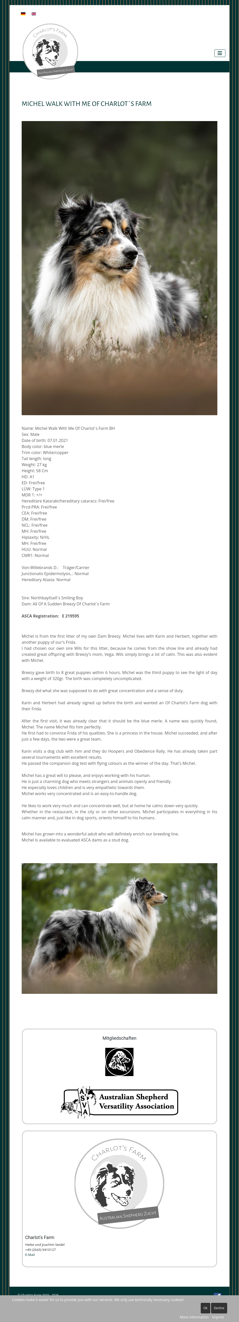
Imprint (218, 1317)
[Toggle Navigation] (219, 53)
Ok (205, 1308)
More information (194, 1317)
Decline (219, 1308)
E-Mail (30, 1254)
